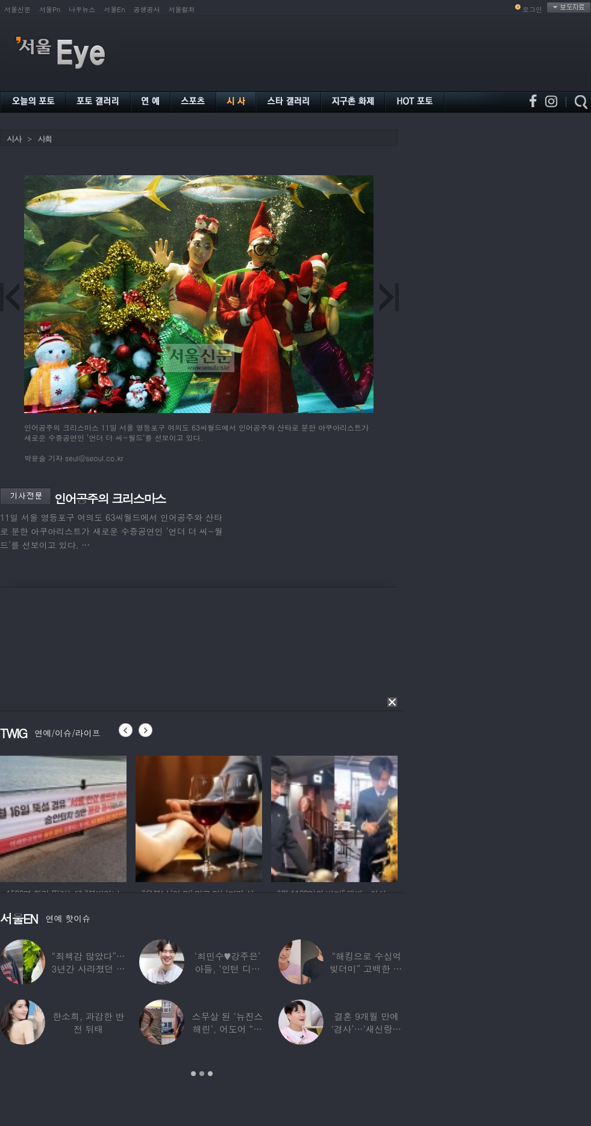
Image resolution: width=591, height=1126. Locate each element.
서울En (114, 9)
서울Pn (49, 9)
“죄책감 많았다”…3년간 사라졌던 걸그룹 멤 (88, 969)
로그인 (532, 9)
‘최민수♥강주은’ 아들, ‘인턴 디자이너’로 (227, 969)
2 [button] (201, 1073)
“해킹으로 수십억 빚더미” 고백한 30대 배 (367, 969)
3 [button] (210, 1073)
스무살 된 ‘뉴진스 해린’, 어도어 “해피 (227, 1029)
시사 (14, 139)
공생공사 (147, 9)
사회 (44, 139)
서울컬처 (182, 9)
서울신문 (17, 9)
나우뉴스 (82, 9)
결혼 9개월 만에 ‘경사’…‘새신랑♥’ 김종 (366, 1029)
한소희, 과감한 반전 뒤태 (88, 1022)
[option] (63, 817)
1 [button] (193, 1073)
